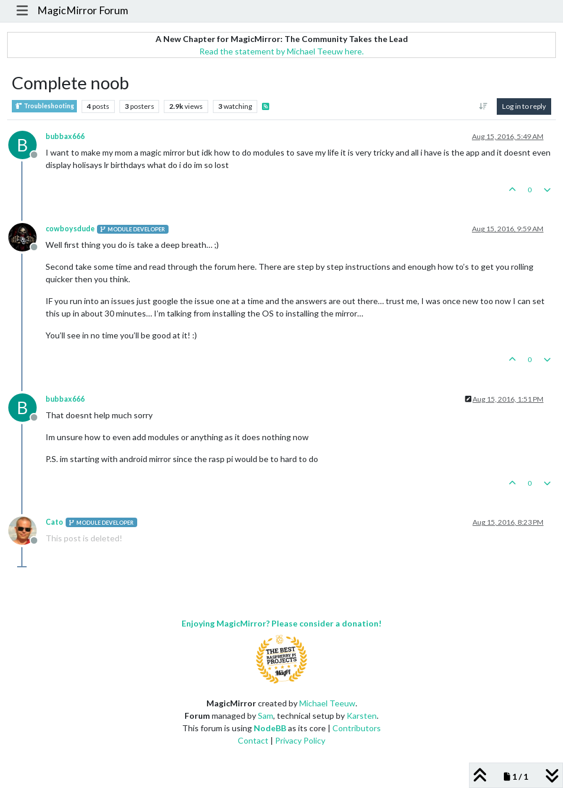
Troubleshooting (44, 106)
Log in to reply (524, 106)
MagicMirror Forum (82, 10)
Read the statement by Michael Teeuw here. (281, 51)
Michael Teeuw (327, 703)
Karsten (362, 716)
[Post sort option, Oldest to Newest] (483, 106)
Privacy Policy (300, 740)
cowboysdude (70, 228)
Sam (265, 716)
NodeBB (270, 728)
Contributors (356, 728)
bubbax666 (65, 136)
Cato (54, 522)
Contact (253, 740)
